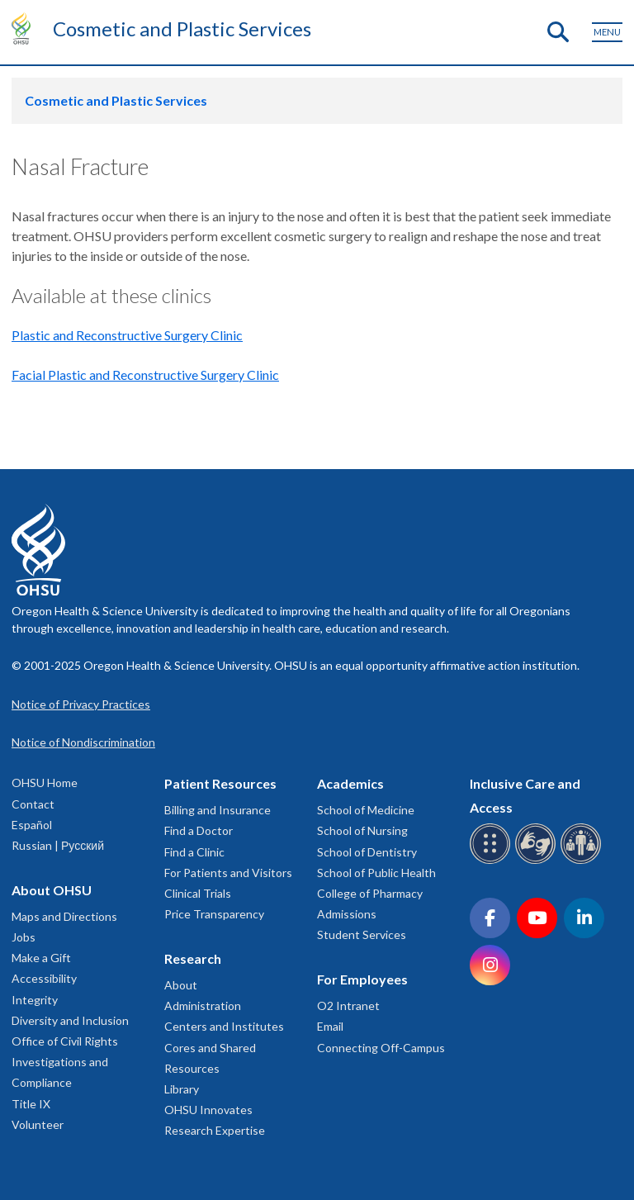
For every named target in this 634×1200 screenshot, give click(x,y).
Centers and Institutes (224, 1026)
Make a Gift (41, 958)
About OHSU (52, 890)
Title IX (31, 1104)
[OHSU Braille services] (492, 861)
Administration (202, 1005)
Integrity (35, 1000)
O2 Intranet (348, 1005)
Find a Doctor (198, 830)
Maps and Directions (64, 916)
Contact (33, 804)
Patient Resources (220, 783)
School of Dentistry (367, 852)
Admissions (346, 914)
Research (192, 958)
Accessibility (44, 978)
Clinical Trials (197, 893)
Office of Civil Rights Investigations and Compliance (65, 1061)
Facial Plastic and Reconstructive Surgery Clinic (145, 374)
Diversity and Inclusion (70, 1020)
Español (32, 825)
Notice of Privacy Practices (81, 704)
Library (181, 1089)
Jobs (23, 937)
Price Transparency (214, 914)
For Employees (362, 979)
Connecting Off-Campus (381, 1048)
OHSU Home (45, 782)
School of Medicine (365, 810)
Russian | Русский (58, 845)
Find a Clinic (194, 852)
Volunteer (38, 1124)
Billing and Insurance (217, 810)
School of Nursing (362, 830)
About (180, 985)
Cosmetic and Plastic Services (182, 28)
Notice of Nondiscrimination (83, 742)
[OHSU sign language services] (538, 861)
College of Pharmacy (370, 893)
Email (330, 1026)
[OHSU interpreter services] (583, 861)
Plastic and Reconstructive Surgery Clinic (127, 335)
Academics (350, 783)
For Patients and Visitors (228, 873)
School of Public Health (376, 873)
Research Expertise (214, 1130)
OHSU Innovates (208, 1110)
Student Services (361, 934)
